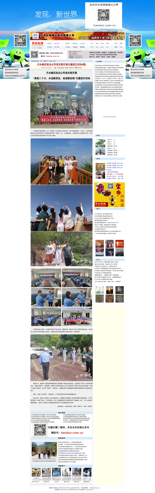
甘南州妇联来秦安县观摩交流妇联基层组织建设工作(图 (72, 459)
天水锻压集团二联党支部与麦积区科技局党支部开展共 (109, 85)
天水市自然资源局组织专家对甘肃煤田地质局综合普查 (109, 91)
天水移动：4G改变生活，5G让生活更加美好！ (87, 479)
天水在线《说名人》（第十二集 (115, 178)
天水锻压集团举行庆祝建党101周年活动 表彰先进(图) (45, 416)
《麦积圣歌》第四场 (112, 152)
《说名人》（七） (111, 144)
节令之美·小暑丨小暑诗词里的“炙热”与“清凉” (106, 262)
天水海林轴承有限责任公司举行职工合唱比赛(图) (107, 83)
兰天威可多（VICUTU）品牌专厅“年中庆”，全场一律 (109, 78)
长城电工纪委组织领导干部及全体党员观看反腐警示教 (109, 89)
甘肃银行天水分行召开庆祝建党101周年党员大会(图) (108, 96)
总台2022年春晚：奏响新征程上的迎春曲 (105, 224)
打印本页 (78, 67)
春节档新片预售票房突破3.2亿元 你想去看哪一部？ (108, 231)
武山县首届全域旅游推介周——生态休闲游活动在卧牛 (72, 446)
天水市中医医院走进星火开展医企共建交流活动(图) (108, 74)
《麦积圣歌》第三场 (112, 154)
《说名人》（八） (111, 141)
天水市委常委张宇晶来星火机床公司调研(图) (106, 70)
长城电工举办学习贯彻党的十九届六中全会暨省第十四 (109, 80)
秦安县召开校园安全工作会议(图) (67, 462)
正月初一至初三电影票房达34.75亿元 (104, 218)
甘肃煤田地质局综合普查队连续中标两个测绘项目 (108, 93)
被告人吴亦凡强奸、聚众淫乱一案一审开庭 (106, 264)
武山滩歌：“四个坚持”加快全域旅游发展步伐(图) (71, 444)
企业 (50, 61)
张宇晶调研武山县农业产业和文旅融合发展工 (44, 461)
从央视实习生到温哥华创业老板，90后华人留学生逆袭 (109, 270)
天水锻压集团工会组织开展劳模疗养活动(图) (42, 422)
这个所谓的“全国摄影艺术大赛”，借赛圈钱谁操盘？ (108, 277)
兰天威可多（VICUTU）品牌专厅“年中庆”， (36, 479)
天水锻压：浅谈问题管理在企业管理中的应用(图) (76, 420)
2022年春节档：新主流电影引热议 (104, 214)
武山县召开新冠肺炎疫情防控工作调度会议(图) (70, 449)
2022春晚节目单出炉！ (101, 229)
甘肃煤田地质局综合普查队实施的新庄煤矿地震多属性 (109, 76)
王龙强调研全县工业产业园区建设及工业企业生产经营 (72, 457)
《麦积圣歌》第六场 (112, 146)
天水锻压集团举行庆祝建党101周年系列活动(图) (43, 415)
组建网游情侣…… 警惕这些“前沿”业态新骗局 (107, 275)
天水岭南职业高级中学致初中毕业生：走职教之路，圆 (72, 455)
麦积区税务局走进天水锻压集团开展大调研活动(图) (76, 418)
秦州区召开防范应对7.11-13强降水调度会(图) (70, 442)
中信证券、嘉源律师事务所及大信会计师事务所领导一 (109, 87)
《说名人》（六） (111, 148)
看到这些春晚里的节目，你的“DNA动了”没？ (107, 222)
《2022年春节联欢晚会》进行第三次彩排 (105, 233)
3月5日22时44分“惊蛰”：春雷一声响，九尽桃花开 (108, 281)
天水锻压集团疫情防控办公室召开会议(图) (74, 415)
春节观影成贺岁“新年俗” (101, 220)
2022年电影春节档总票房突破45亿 (103, 216)
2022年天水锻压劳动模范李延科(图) (40, 420)
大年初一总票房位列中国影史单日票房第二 (106, 227)
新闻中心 (45, 61)
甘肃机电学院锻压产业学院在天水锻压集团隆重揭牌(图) (45, 418)
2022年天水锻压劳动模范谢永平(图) (72, 422)
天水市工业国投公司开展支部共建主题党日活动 (107, 72)
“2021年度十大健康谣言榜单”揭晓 (103, 279)
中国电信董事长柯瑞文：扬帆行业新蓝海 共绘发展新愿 (109, 67)
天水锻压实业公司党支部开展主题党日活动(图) (107, 65)
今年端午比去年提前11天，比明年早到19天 (106, 266)
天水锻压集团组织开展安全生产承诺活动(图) (74, 416)
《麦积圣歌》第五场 (112, 150)
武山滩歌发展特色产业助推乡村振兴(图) (68, 451)
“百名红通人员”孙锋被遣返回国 (103, 273)
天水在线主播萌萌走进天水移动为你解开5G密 (46, 479)
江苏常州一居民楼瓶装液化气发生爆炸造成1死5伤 (108, 268)
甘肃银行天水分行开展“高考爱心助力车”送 (56, 479)
